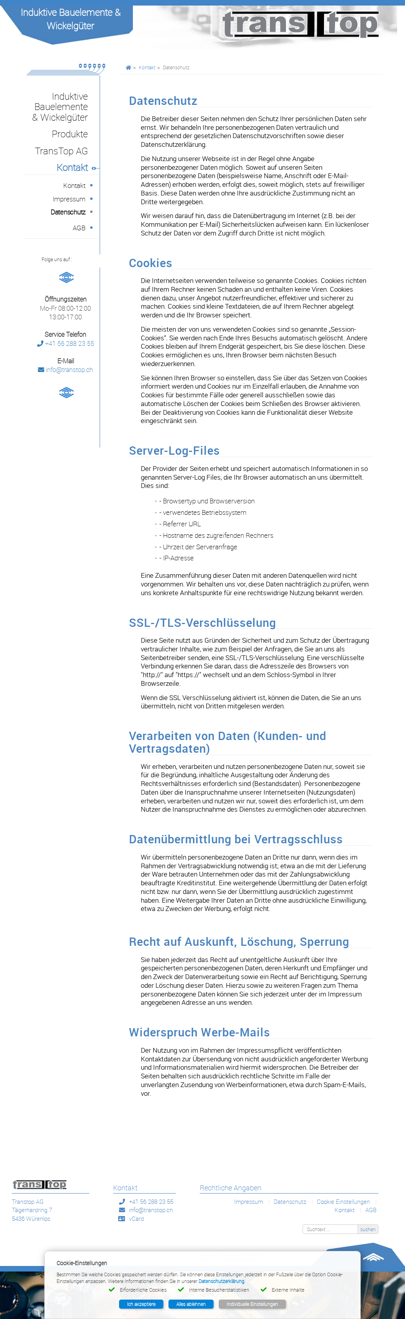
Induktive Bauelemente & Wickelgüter (71, 19)
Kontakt (147, 67)
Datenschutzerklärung (221, 1281)
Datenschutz (290, 1201)
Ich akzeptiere (141, 1304)
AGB (371, 1210)
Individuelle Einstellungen (252, 1304)
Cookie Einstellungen (343, 1201)
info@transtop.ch (65, 370)
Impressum (248, 1201)
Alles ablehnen (191, 1304)
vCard (136, 1218)
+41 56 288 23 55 (65, 344)
